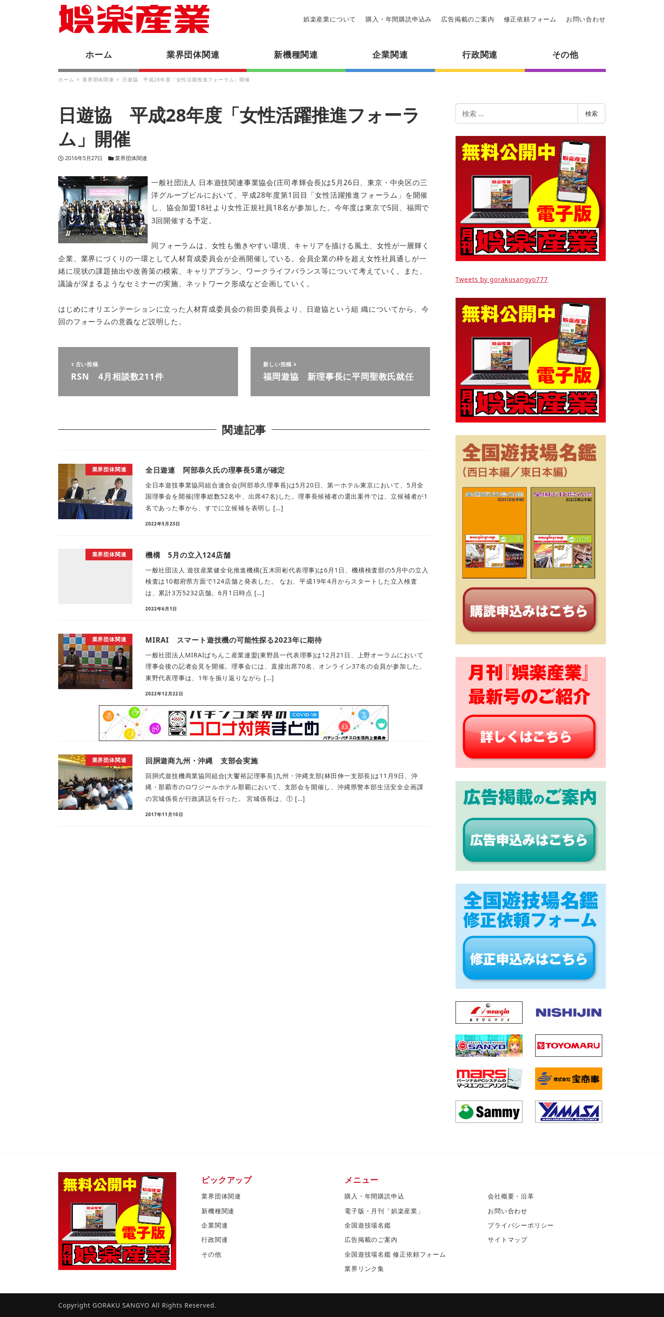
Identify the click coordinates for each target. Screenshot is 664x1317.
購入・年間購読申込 (374, 1196)
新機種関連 (217, 1211)
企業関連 (214, 1225)
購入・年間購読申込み (399, 19)
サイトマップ (508, 1239)
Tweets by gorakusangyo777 (501, 279)
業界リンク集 (364, 1268)
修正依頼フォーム (530, 19)
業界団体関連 (131, 158)
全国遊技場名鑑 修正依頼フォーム (395, 1254)
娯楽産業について (329, 19)
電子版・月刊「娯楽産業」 (384, 1211)
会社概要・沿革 (511, 1196)
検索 (591, 113)
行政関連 (214, 1239)
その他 (211, 1254)
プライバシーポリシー (521, 1225)
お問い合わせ (586, 19)
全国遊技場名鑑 (368, 1225)
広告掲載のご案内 (467, 19)
